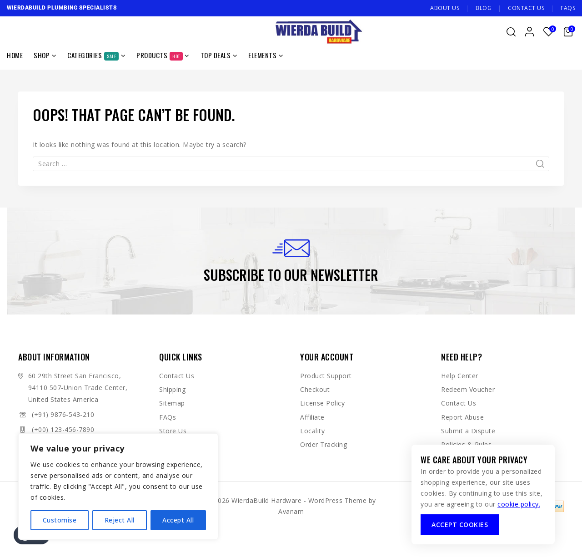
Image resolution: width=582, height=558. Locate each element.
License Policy (322, 403)
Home (15, 55)
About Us (444, 8)
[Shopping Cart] (569, 31)
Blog (484, 8)
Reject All (120, 520)
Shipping (172, 389)
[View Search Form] (511, 31)
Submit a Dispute (468, 430)
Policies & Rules (466, 444)
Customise (60, 520)
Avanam (291, 511)
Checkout (315, 389)
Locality (312, 430)
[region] (118, 486)
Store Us (172, 430)
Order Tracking (323, 444)
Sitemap (172, 403)
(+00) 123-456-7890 (63, 429)
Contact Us (526, 8)
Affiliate (312, 417)
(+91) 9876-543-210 (63, 414)
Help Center (459, 375)
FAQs (568, 8)
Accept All (178, 520)
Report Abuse (462, 417)
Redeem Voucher (468, 389)
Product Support (326, 375)
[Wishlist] (548, 31)
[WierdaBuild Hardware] (318, 32)
